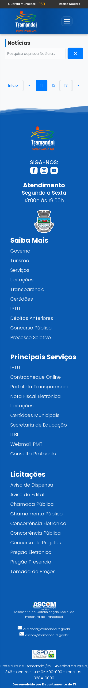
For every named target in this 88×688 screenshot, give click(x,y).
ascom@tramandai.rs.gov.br (44, 635)
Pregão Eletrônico (30, 552)
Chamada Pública (32, 504)
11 (41, 85)
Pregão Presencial (31, 561)
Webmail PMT (26, 444)
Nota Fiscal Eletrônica (35, 396)
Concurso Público (31, 327)
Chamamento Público (36, 513)
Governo (20, 250)
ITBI (14, 434)
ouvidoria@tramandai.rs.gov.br (44, 629)
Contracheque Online (35, 377)
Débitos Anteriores (31, 318)
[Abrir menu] (67, 21)
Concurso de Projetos (35, 542)
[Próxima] (78, 85)
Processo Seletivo (30, 337)
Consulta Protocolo (33, 453)
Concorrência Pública (35, 532)
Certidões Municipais (34, 415)
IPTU (15, 308)
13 (66, 85)
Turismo (19, 260)
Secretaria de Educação (38, 424)
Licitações (22, 279)
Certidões (21, 298)
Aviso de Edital (27, 494)
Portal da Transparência (39, 386)
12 (53, 85)
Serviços (19, 270)
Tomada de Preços (32, 571)
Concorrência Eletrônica (38, 523)
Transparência (27, 289)
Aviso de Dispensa (31, 484)
